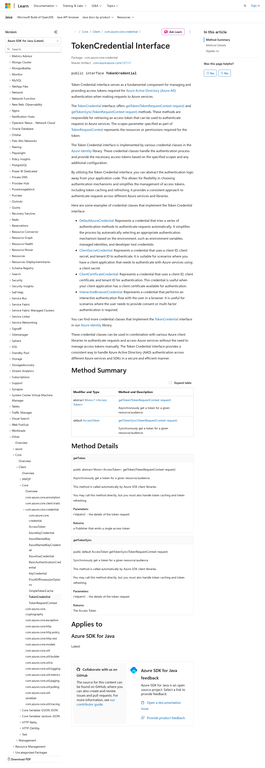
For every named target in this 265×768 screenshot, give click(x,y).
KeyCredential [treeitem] (38, 537)
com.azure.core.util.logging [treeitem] (42, 632)
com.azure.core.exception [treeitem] (41, 583)
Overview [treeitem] (21, 406)
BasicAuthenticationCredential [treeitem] (45, 528)
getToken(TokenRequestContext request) (155, 105)
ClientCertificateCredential (98, 274)
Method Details (216, 45)
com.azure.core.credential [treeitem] (39, 481)
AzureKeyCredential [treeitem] (41, 496)
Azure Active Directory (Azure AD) (151, 90)
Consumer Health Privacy (122, 755)
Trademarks (176, 755)
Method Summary (218, 40)
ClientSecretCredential (95, 250)
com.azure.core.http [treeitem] (38, 589)
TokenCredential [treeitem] (39, 560)
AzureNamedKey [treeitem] (39, 502)
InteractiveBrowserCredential (100, 292)
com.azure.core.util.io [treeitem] (39, 626)
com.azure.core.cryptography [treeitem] (35, 574)
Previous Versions (38, 755)
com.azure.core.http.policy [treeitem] (42, 595)
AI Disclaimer (13, 755)
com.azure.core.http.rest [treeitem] (41, 602)
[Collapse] (56, 32)
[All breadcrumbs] (75, 31)
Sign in (255, 5)
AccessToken (91, 420)
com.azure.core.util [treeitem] (37, 614)
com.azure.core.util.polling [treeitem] (42, 650)
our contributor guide (96, 701)
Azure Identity (81, 151)
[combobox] (33, 40)
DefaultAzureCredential (96, 220)
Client (96, 32)
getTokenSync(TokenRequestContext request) (104, 111)
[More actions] (190, 31)
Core (85, 32)
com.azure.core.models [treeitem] (40, 607)
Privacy (92, 755)
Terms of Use (155, 755)
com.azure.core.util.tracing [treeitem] (42, 667)
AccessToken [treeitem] (37, 490)
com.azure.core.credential (121, 32)
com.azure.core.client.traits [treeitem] (42, 466)
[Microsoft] (8, 5)
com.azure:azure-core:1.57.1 (110, 63)
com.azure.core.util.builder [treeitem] (42, 620)
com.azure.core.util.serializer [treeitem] (38, 658)
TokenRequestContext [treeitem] (43, 566)
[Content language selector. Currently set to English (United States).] (24, 745)
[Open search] (245, 6)
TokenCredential (89, 105)
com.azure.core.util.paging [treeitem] (42, 644)
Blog (58, 755)
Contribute (76, 755)
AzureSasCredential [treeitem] (41, 519)
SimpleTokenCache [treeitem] (41, 554)
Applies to (212, 51)
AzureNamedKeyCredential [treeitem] (45, 510)
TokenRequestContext (87, 129)
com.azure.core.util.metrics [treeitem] (42, 638)
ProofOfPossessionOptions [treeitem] (44, 545)
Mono (89, 400)
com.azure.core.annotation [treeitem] (42, 460)
